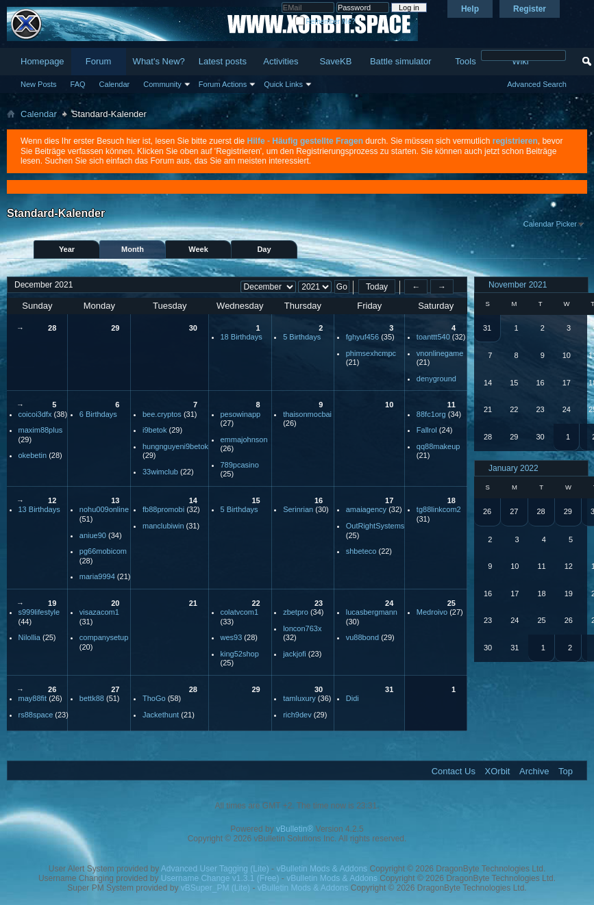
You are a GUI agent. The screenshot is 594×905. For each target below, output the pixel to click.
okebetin (32, 455)
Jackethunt (161, 715)
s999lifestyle (39, 612)
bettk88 (91, 698)
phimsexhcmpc (371, 353)
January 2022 (513, 468)
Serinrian (298, 509)
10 (389, 404)
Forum (99, 61)
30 (193, 328)
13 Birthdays (39, 509)
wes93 (232, 637)
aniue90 (92, 535)
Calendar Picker (550, 224)
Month (132, 249)
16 (318, 500)
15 (255, 500)
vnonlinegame (440, 353)
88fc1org (431, 414)
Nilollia (29, 637)
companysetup (104, 637)
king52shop (240, 654)
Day (264, 249)
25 (451, 603)
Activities (280, 61)
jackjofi (294, 654)
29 (115, 328)
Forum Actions (223, 84)
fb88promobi (163, 509)
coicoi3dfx (35, 414)
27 (115, 689)
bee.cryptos (162, 414)
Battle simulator (401, 61)
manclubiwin (163, 526)
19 (52, 603)
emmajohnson (244, 439)
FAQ (78, 84)
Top (565, 771)
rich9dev (297, 715)
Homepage (42, 61)
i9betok (154, 430)
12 (52, 500)
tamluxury (299, 698)
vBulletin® (294, 829)
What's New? (159, 61)
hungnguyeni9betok (175, 446)
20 (115, 603)
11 (451, 404)
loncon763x (302, 628)
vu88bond (362, 637)
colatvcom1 (240, 612)
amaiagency (366, 509)
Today (377, 287)
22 (255, 603)
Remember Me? (325, 21)
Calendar (114, 84)
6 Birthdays (98, 414)
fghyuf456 (362, 337)
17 (389, 500)
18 (451, 500)
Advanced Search (537, 84)
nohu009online (104, 509)
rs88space (35, 715)
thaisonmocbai (307, 414)
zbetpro (295, 612)
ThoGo (154, 698)
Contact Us (453, 771)
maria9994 (97, 576)
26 (52, 689)
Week (198, 249)
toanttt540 (433, 337)
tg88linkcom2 (439, 509)
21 (193, 603)
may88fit (32, 698)
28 (52, 328)
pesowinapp (241, 414)
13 (115, 500)
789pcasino (240, 465)
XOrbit (497, 771)
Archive (534, 771)
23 (318, 603)
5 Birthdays (302, 337)
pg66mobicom (103, 551)
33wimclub (160, 472)
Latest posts (223, 61)
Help (470, 9)
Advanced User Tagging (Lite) (215, 869)
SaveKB (335, 61)
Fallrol (427, 430)
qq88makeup (438, 446)
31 (389, 689)
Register (529, 9)
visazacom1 (99, 612)
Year (67, 249)
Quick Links (283, 84)
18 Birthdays (241, 337)
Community (162, 84)
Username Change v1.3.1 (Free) (220, 878)
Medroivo (432, 612)
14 (193, 500)
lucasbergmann (371, 612)
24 (389, 603)
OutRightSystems (375, 526)
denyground (436, 378)
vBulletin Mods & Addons (321, 869)
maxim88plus (40, 430)
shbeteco (361, 551)
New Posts (39, 84)
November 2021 (517, 285)
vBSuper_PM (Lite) (215, 888)
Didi (352, 698)
